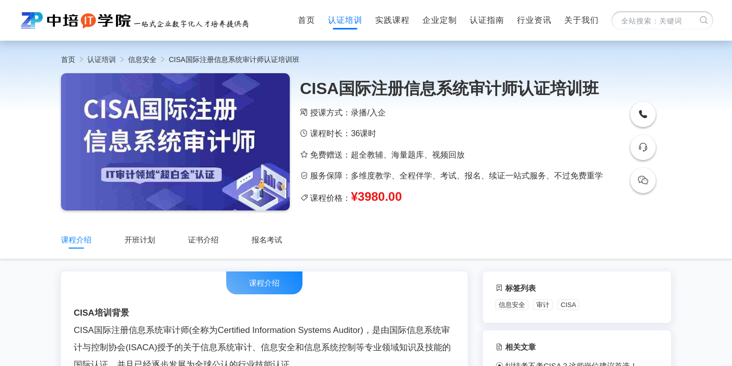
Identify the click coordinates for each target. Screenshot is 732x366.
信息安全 (142, 59)
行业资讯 (534, 20)
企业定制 (439, 20)
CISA (568, 305)
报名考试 (267, 239)
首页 (306, 20)
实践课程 (392, 20)
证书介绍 (203, 239)
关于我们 (581, 20)
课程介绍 (76, 239)
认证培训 (345, 20)
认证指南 (487, 20)
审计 (543, 305)
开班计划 (140, 239)
